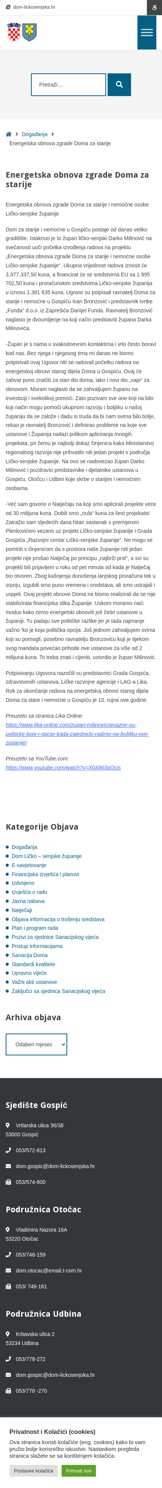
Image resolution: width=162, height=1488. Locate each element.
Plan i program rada (35, 928)
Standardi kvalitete (33, 964)
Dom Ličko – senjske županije (47, 856)
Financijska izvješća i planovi (45, 874)
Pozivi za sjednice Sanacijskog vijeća (55, 937)
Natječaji (22, 910)
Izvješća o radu (29, 892)
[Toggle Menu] (147, 32)
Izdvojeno (23, 883)
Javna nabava (28, 901)
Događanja (35, 134)
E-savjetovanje (29, 865)
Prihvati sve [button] (78, 1471)
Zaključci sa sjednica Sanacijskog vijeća (58, 991)
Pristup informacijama (37, 946)
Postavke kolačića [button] (33, 1471)
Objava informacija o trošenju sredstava (58, 919)
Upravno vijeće (29, 973)
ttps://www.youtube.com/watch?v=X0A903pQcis (65, 768)
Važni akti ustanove (34, 982)
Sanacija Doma (30, 955)
